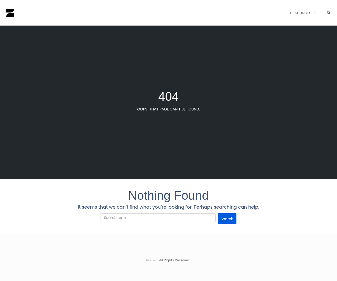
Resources (300, 13)
